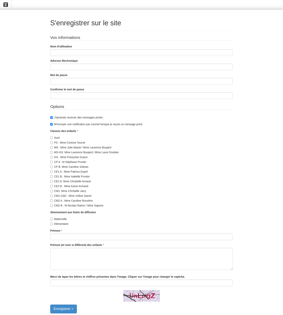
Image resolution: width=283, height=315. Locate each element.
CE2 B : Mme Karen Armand (69, 186)
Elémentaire (59, 223)
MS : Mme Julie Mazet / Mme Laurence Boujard (80, 147)
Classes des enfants (63, 131)
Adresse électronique (64, 60)
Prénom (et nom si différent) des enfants (76, 245)
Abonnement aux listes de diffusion (73, 212)
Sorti (55, 137)
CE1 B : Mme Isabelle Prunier (70, 176)
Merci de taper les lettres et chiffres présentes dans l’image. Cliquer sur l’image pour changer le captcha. (117, 276)
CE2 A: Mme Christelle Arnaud (70, 181)
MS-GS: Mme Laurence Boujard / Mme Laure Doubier (84, 152)
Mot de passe (58, 75)
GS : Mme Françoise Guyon (69, 157)
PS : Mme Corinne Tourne (67, 142)
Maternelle (58, 219)
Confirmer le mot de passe (67, 89)
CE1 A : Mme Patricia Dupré (69, 171)
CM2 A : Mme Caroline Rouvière (71, 200)
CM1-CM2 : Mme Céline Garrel (70, 195)
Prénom (55, 230)
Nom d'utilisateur (61, 46)
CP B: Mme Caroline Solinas (69, 166)
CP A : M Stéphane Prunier (68, 161)
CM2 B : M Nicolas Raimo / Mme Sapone (76, 205)
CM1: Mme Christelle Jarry (68, 191)
